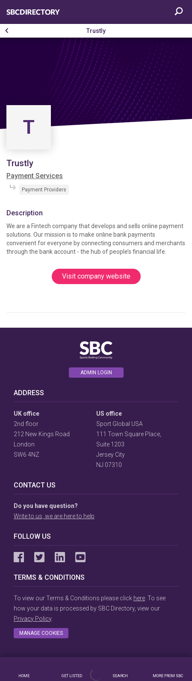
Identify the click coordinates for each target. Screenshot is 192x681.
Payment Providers (44, 190)
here (139, 598)
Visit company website (96, 276)
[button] (7, 31)
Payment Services (34, 176)
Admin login (96, 373)
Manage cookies (41, 633)
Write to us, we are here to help (54, 516)
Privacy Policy (32, 618)
